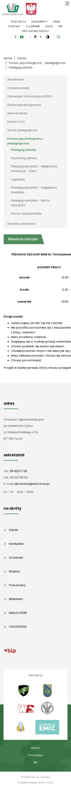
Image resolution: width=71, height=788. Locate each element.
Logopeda (18, 179)
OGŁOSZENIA (18, 627)
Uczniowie (16, 557)
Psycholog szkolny (24, 158)
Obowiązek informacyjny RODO (29, 96)
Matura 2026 (18, 613)
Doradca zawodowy (21, 224)
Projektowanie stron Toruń (35, 782)
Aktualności (15, 79)
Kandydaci (16, 544)
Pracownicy (17, 585)
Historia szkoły (17, 113)
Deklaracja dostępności (24, 105)
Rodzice (14, 571)
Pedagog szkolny (23, 150)
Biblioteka (16, 599)
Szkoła (13, 530)
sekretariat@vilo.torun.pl (31, 484)
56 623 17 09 (18, 471)
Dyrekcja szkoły (18, 88)
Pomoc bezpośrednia (26, 213)
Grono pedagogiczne (22, 130)
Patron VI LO (16, 122)
